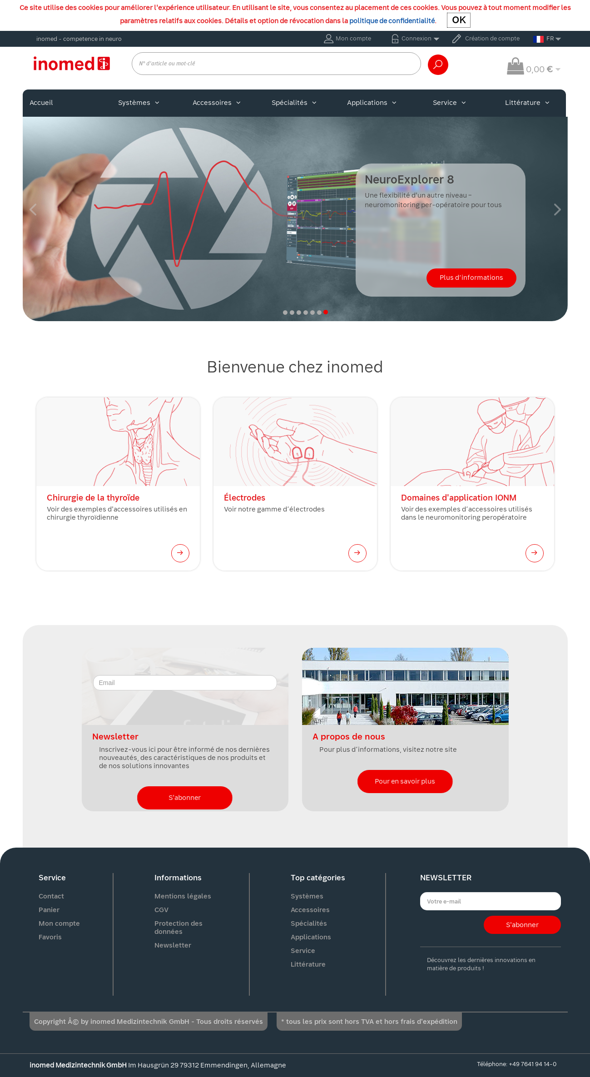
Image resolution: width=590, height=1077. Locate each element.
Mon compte (353, 38)
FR (543, 39)
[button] (33, 209)
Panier (49, 909)
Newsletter (172, 945)
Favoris (50, 937)
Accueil (41, 102)
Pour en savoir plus (405, 781)
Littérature (527, 102)
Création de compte (492, 38)
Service (449, 102)
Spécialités (294, 102)
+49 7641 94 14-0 (532, 1064)
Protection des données (178, 927)
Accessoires (217, 102)
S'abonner (185, 797)
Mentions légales (182, 896)
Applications (372, 102)
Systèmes (138, 102)
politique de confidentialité (392, 20)
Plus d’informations (471, 277)
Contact (51, 896)
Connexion (416, 38)
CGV (161, 909)
